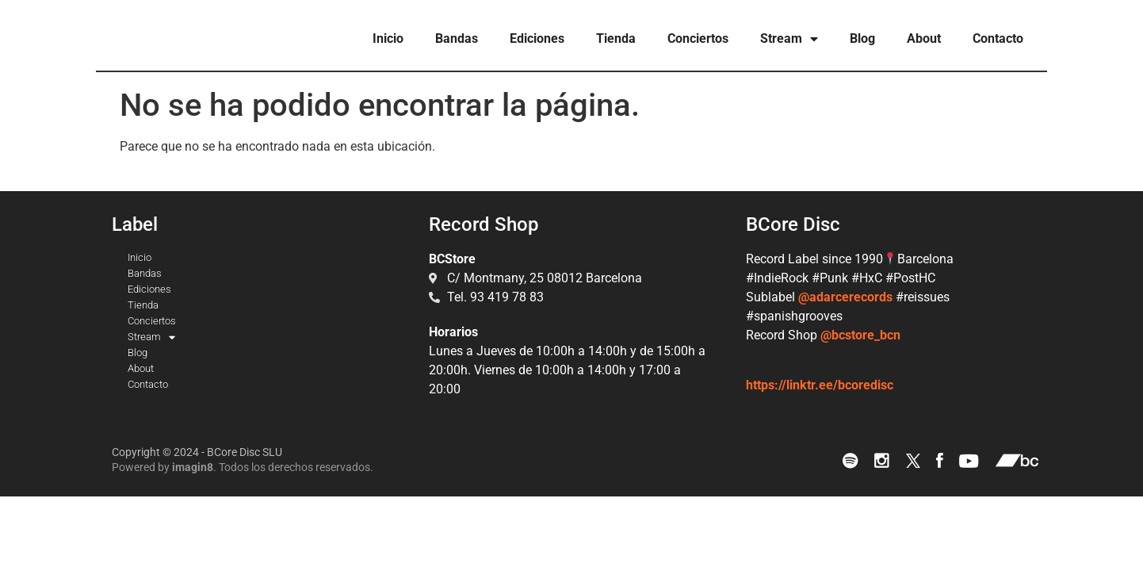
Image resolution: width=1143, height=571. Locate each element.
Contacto (998, 38)
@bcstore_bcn (860, 335)
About (924, 38)
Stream (789, 39)
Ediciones (537, 38)
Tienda (616, 38)
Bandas (456, 38)
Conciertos (697, 38)
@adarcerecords (845, 297)
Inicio (388, 38)
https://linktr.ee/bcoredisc (819, 385)
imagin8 (192, 467)
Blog (862, 38)
